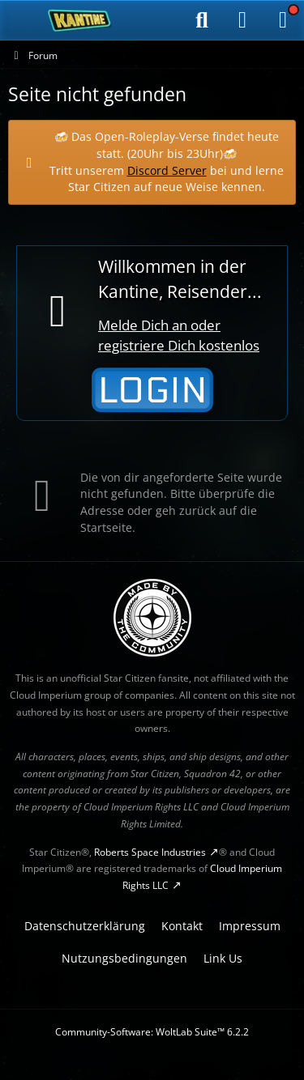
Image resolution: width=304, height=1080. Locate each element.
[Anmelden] (242, 20)
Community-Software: (152, 1032)
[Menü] (283, 20)
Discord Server (167, 169)
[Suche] (202, 20)
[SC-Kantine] (80, 20)
